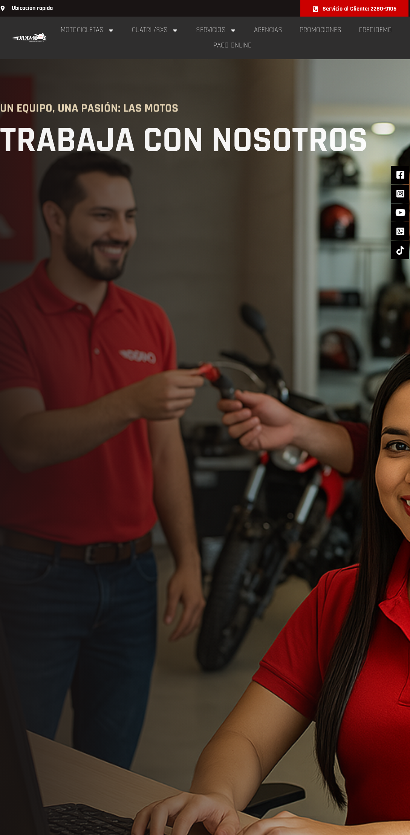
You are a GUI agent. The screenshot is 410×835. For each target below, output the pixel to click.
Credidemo (375, 30)
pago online (232, 45)
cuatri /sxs (155, 30)
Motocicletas (88, 30)
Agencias (268, 30)
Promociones (320, 30)
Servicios (216, 30)
